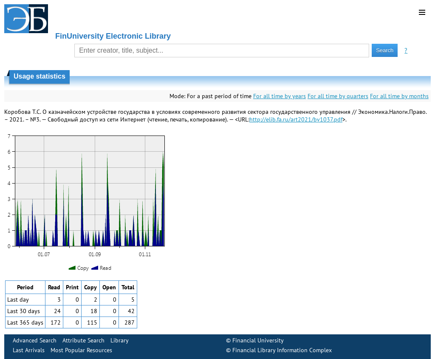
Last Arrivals (29, 350)
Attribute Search (83, 340)
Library (119, 340)
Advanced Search (34, 340)
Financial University (258, 340)
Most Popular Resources (81, 350)
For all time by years (279, 96)
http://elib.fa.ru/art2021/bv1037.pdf (295, 119)
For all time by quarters (338, 96)
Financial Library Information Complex (282, 350)
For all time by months (399, 96)
